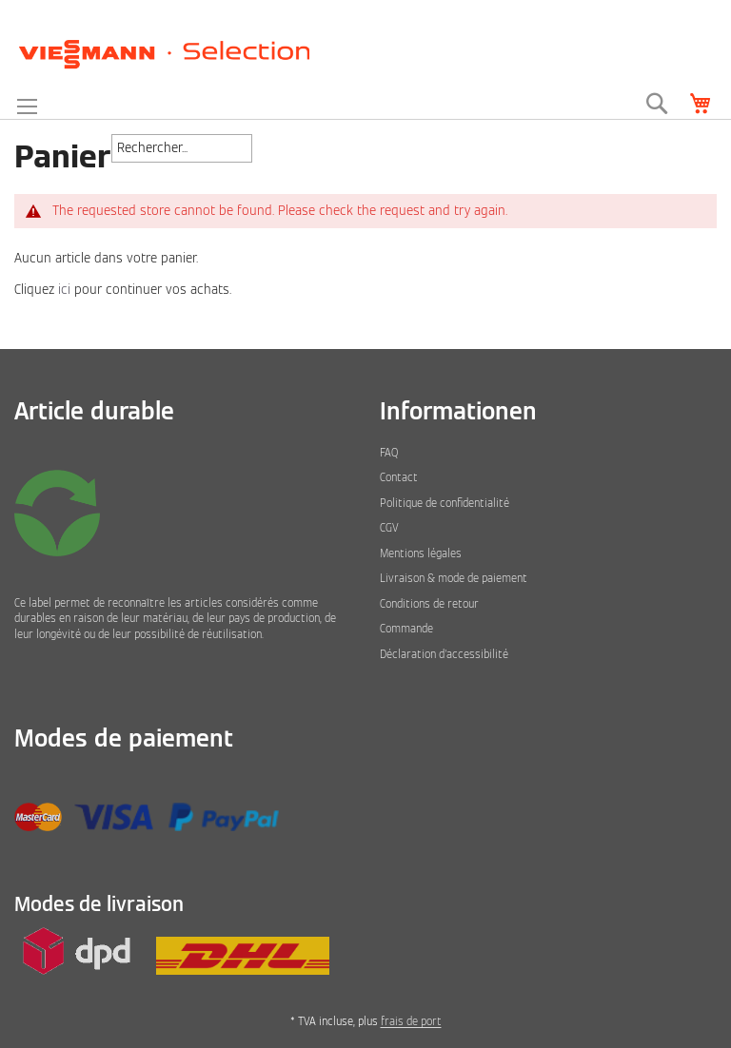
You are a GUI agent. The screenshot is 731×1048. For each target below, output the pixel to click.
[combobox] (181, 148)
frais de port (411, 1021)
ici (64, 289)
